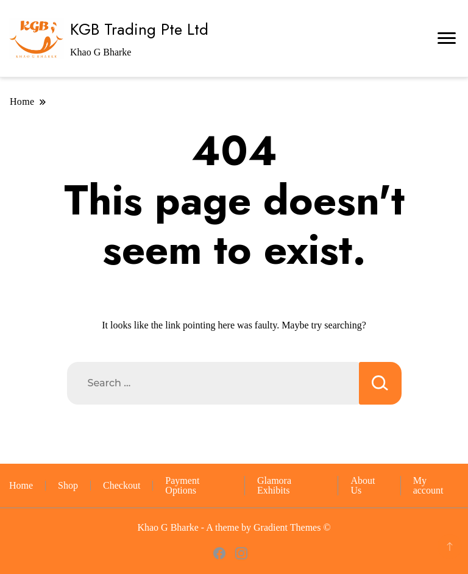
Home (21, 485)
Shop (68, 485)
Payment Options (182, 485)
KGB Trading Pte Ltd (139, 29)
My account (428, 485)
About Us (362, 485)
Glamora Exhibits (274, 485)
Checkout (121, 485)
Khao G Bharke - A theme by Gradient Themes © (233, 527)
